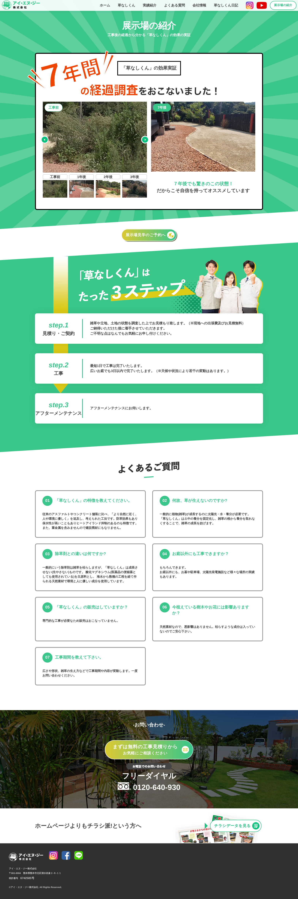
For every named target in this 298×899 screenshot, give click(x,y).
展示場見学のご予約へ (150, 235)
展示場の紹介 (283, 5)
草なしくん (126, 5)
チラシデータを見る (237, 826)
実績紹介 (149, 5)
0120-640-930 (149, 781)
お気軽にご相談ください (151, 749)
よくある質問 (174, 5)
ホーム (105, 5)
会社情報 (199, 5)
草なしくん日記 (226, 5)
